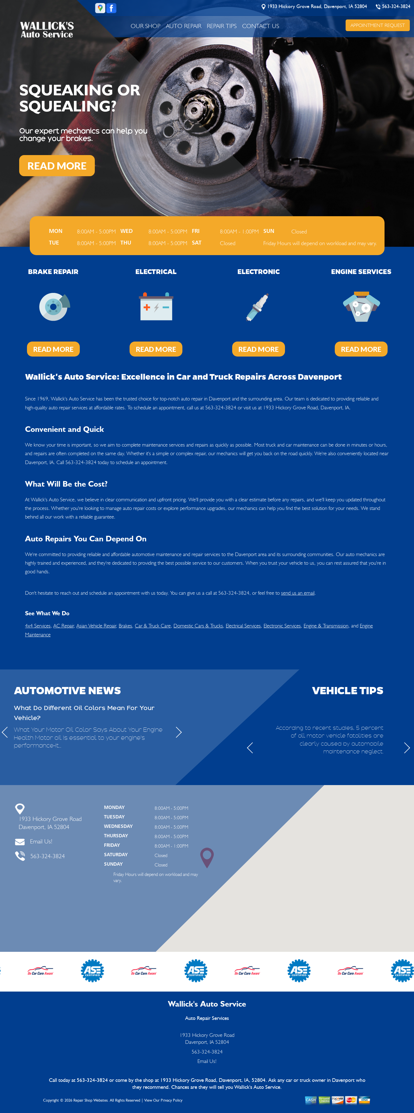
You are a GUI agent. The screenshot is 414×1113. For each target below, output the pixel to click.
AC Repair (63, 626)
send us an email (297, 593)
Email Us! (41, 841)
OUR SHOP (145, 25)
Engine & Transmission (326, 626)
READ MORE (57, 166)
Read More (53, 349)
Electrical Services (243, 626)
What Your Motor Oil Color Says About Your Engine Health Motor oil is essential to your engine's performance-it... (88, 738)
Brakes (125, 626)
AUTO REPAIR (183, 25)
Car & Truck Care (153, 626)
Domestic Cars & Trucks (198, 626)
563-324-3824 (396, 6)
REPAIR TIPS (222, 25)
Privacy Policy (171, 1100)
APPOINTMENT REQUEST (378, 25)
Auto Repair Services (207, 1018)
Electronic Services (282, 626)
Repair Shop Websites (90, 1100)
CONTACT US (260, 25)
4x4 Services (38, 626)
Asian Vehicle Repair (96, 626)
